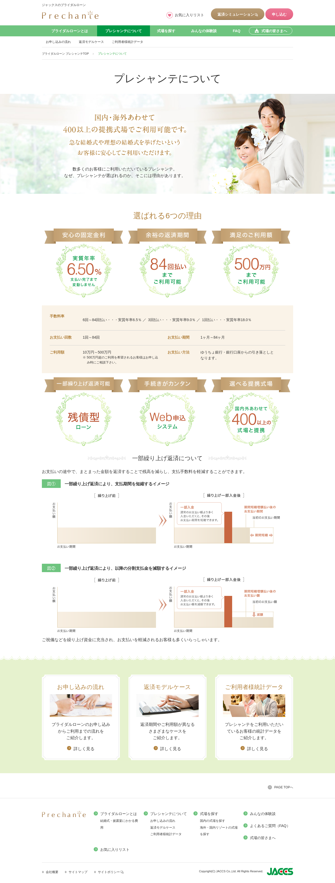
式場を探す (166, 31)
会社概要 (52, 872)
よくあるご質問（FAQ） (270, 826)
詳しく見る (84, 749)
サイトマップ (78, 872)
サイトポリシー (111, 872)
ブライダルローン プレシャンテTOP (65, 53)
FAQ (237, 31)
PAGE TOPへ (283, 787)
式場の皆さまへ (263, 838)
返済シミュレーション (237, 14)
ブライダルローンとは (69, 31)
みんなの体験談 (204, 31)
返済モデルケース (91, 42)
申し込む (279, 14)
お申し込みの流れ (58, 42)
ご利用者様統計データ (127, 42)
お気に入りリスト (189, 15)
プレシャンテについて (123, 31)
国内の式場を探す (212, 821)
